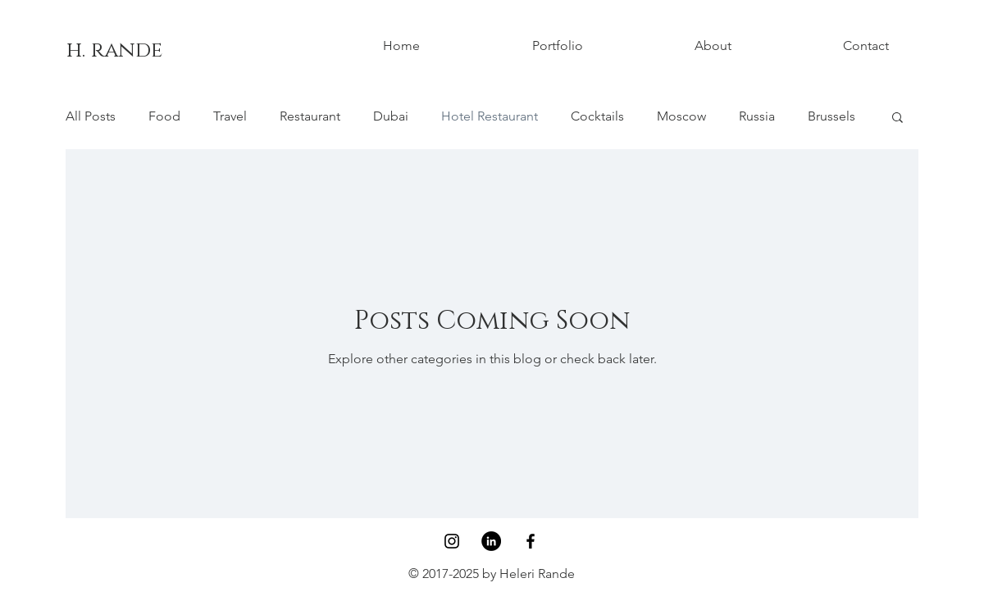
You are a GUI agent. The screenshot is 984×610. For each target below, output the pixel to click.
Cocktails (597, 116)
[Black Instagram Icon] (452, 541)
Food (164, 116)
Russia (757, 116)
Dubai (390, 116)
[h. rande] (114, 50)
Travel (230, 116)
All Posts (91, 116)
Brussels (831, 116)
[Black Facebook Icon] (530, 541)
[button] (897, 118)
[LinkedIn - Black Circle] (491, 541)
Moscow (681, 116)
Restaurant (310, 116)
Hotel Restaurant (489, 116)
